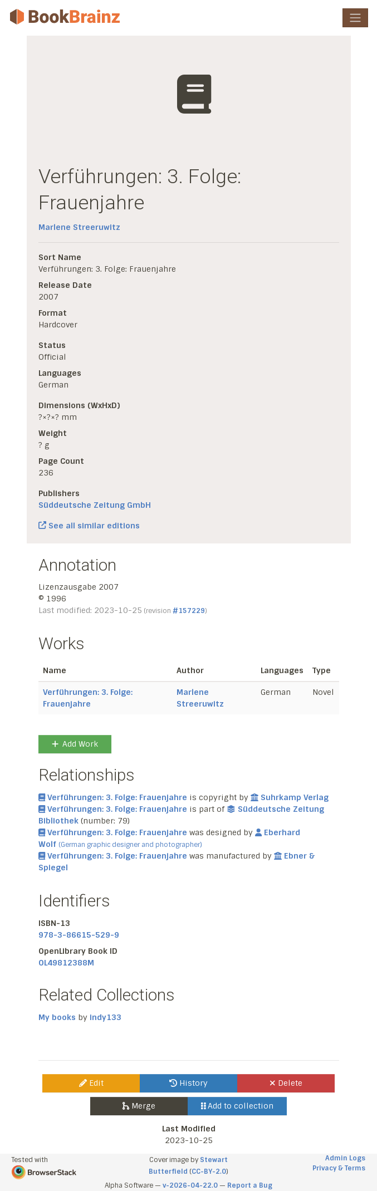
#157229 (189, 610)
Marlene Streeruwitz (79, 227)
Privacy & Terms (338, 1168)
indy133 (105, 1017)
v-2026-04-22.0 (190, 1185)
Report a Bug (249, 1185)
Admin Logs (345, 1158)
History (188, 1083)
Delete (286, 1083)
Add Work (75, 744)
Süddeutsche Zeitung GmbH (94, 505)
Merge (139, 1106)
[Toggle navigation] (355, 17)
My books (57, 1017)
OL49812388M (66, 963)
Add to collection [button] (237, 1106)
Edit (91, 1083)
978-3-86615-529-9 (78, 935)
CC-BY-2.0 (209, 1171)
